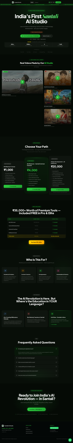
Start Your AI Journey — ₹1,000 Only (30, 36)
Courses (37, 2)
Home (32, 2)
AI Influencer (28, 429)
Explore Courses (47, 36)
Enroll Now (58, 2)
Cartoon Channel (29, 431)
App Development (29, 433)
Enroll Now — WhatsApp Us (37, 410)
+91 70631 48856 (53, 430)
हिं (51, 2)
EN (49, 2)
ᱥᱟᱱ (53, 2)
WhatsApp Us (54, 427)
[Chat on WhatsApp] (70, 440)
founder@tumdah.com (54, 431)
